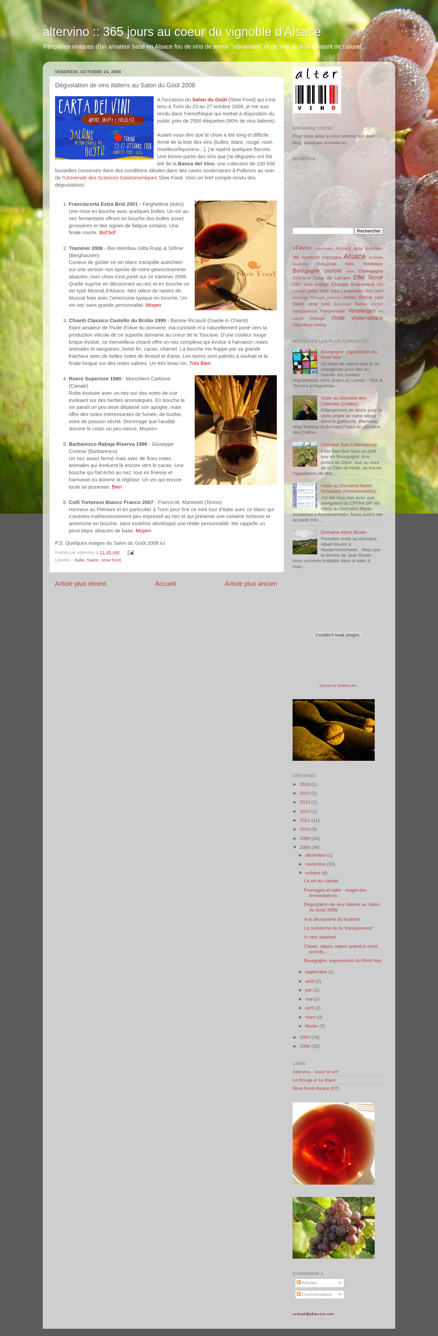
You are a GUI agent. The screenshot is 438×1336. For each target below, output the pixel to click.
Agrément (310, 257)
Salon (93, 560)
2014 (305, 793)
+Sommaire (323, 249)
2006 (305, 1046)
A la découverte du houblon (332, 919)
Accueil (165, 583)
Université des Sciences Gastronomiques (110, 177)
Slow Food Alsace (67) (316, 1088)
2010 (305, 829)
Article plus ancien (251, 583)
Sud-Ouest (342, 304)
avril (310, 1007)
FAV (379, 284)
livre (369, 291)
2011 (305, 820)
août (310, 981)
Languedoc (352, 290)
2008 (305, 847)
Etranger (340, 284)
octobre (313, 872)
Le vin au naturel (321, 880)
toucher (377, 304)
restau (350, 297)
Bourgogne (306, 270)
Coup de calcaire (332, 277)
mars (311, 1017)
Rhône (365, 297)
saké (378, 297)
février (312, 1026)
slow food (111, 560)
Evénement (362, 284)
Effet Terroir (368, 277)
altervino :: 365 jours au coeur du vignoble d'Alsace (182, 32)
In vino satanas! (320, 937)
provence (334, 297)
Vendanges (362, 310)
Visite (338, 318)
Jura (335, 290)
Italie (80, 560)
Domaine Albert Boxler (343, 532)
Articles (307, 1282)
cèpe (350, 271)
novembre (316, 864)
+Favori (302, 248)
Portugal (317, 297)
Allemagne (331, 257)
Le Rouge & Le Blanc (314, 1080)
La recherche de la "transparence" (339, 928)
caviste (333, 270)
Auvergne (300, 264)
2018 (305, 784)
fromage (299, 291)
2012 (305, 811)
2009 (305, 838)
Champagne (370, 271)
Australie (376, 257)
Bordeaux (373, 263)
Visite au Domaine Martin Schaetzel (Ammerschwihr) (348, 488)
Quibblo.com (347, 686)
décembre (316, 855)
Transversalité (332, 311)
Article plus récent (80, 583)
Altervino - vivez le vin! (315, 1071)
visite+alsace (367, 318)
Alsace (355, 256)
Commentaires (314, 1294)
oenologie (301, 297)
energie (322, 284)
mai (309, 998)
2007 (305, 1037)
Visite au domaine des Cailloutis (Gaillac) (343, 400)
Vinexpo (317, 318)
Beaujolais (326, 264)
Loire (378, 291)
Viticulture (303, 324)
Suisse (361, 304)
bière (350, 264)
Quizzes (325, 686)
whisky (320, 325)
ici (162, 543)
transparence (305, 311)
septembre (316, 971)
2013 (305, 802)
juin (309, 990)
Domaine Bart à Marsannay (349, 444)
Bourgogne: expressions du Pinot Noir (343, 960)
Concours (301, 278)
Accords (343, 248)
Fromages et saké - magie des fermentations (335, 892)
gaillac (313, 291)
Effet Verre (303, 284)
